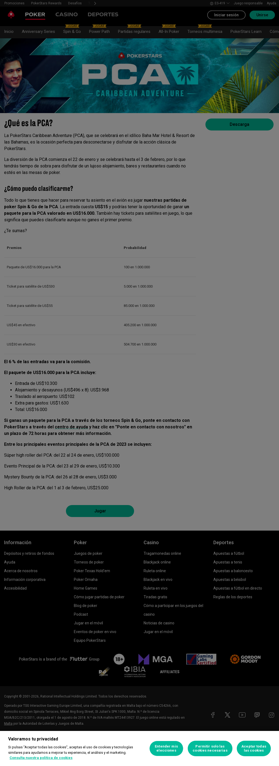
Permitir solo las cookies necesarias (210, 748)
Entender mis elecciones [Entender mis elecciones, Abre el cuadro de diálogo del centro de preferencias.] (166, 748)
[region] (139, 748)
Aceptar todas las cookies (253, 748)
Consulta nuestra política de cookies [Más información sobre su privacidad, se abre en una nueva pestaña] (41, 758)
